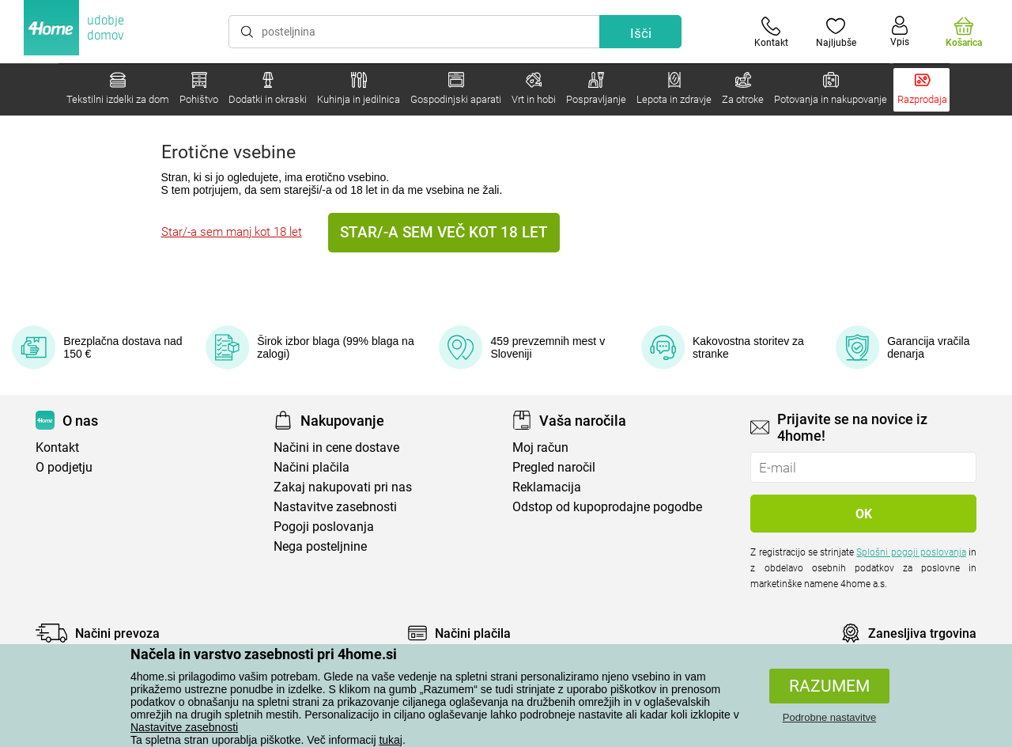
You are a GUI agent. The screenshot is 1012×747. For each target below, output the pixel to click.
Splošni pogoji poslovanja (910, 552)
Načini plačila (311, 467)
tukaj (390, 740)
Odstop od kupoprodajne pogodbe (607, 507)
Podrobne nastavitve (830, 717)
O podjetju (64, 467)
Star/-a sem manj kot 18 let (231, 232)
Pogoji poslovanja (324, 527)
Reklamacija (546, 487)
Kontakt (57, 447)
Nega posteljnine (320, 546)
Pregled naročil (553, 467)
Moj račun (540, 447)
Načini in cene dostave (336, 447)
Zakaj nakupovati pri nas (343, 487)
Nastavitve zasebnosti (184, 727)
